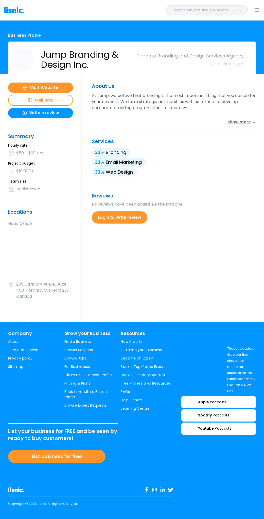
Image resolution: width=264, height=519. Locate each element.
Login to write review (119, 217)
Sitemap (15, 366)
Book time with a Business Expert (87, 394)
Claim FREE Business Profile (88, 374)
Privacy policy (20, 358)
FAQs (125, 391)
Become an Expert (137, 358)
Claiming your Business (141, 349)
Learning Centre (135, 408)
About (13, 341)
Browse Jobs (75, 358)
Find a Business (77, 341)
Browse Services (78, 349)
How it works (132, 341)
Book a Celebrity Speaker (143, 374)
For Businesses (77, 366)
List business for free (57, 456)
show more (241, 122)
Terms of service (23, 349)
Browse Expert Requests (85, 405)
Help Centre (131, 400)
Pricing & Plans (77, 383)
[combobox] (143, 10)
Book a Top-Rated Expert (143, 366)
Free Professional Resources (145, 383)
